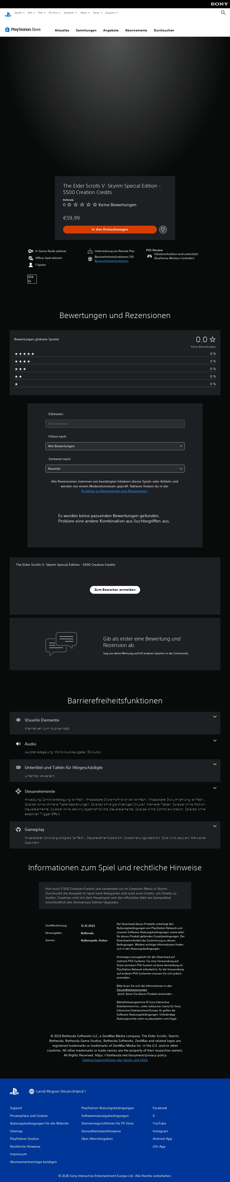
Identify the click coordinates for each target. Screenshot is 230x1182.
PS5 (30, 12)
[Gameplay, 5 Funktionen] (115, 830)
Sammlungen (86, 26)
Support (110, 12)
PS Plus (53, 12)
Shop (96, 12)
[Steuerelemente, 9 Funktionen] (115, 797)
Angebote (111, 26)
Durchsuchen (164, 26)
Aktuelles (62, 26)
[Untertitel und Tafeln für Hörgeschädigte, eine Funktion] (115, 766)
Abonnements (136, 26)
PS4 (40, 12)
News (84, 12)
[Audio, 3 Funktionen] (115, 742)
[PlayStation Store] (24, 25)
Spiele (18, 12)
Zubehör (69, 12)
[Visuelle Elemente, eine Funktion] (115, 719)
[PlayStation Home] (8, 12)
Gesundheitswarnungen (132, 985)
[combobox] (115, 419)
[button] (111, 257)
